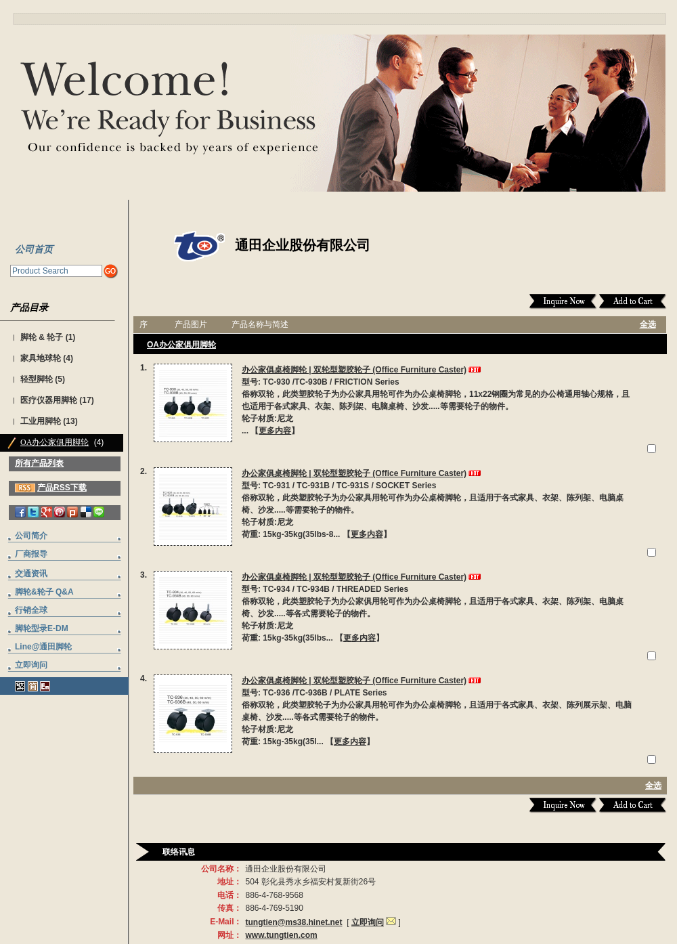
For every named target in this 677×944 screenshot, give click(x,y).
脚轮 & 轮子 (41, 337)
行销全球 (31, 610)
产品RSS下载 (62, 487)
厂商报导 (31, 554)
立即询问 (31, 665)
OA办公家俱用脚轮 (54, 442)
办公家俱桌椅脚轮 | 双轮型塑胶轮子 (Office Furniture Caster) (354, 369)
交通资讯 (31, 573)
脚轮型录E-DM (41, 628)
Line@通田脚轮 (43, 646)
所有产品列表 (39, 463)
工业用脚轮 (40, 421)
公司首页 (34, 249)
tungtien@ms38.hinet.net (293, 922)
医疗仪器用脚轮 (48, 400)
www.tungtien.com (281, 935)
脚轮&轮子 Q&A (44, 592)
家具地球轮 (40, 358)
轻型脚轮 (36, 379)
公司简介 (31, 535)
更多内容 (275, 430)
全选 (648, 324)
